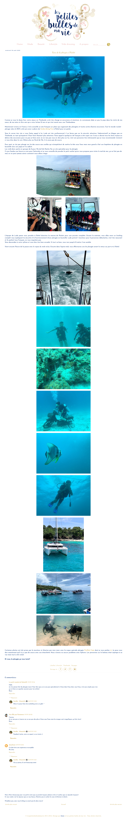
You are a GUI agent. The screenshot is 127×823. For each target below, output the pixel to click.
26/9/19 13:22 (32, 701)
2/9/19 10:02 (20, 745)
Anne (62, 816)
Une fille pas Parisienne (16, 714)
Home (20, 44)
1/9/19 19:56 (31, 682)
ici (111, 650)
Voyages (74, 665)
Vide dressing (68, 44)
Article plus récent (11, 804)
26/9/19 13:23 (32, 731)
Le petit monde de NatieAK (18, 682)
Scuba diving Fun (46, 129)
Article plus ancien (116, 804)
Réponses (14, 698)
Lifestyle (53, 44)
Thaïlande (66, 665)
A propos (84, 44)
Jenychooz (12, 745)
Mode (30, 44)
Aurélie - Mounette (19, 701)
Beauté (41, 44)
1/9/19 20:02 (28, 714)
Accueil (63, 804)
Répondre (12, 693)
